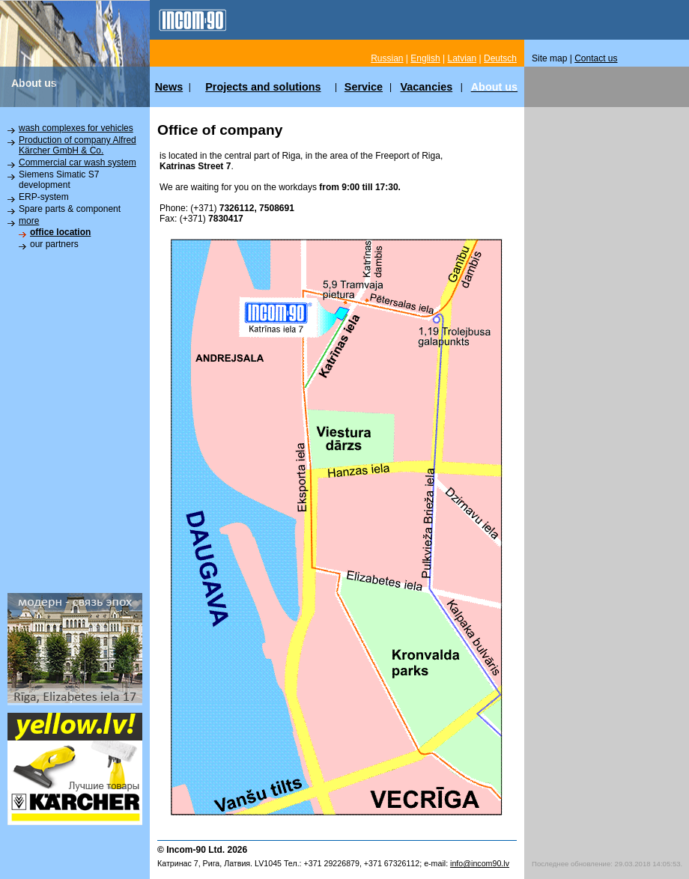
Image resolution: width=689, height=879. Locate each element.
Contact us (595, 58)
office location (60, 232)
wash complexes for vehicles (76, 128)
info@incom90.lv (479, 863)
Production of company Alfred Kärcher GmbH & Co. (77, 145)
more (29, 221)
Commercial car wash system (77, 162)
